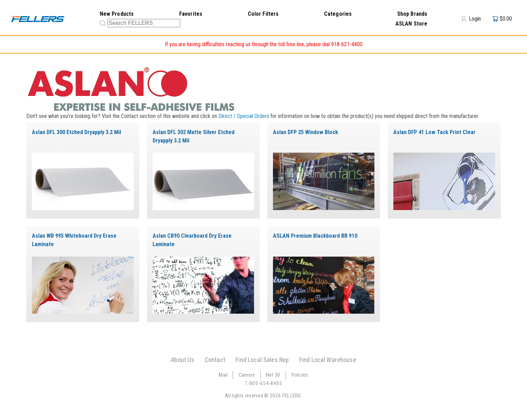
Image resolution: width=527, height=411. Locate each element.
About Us (182, 359)
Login (471, 18)
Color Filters (263, 14)
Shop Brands (412, 14)
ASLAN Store (411, 23)
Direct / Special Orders (243, 116)
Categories (338, 14)
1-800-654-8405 (263, 383)
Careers (247, 375)
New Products (117, 14)
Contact (215, 359)
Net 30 (273, 375)
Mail (223, 375)
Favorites (190, 14)
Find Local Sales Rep (262, 359)
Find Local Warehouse (327, 359)
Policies (299, 375)
